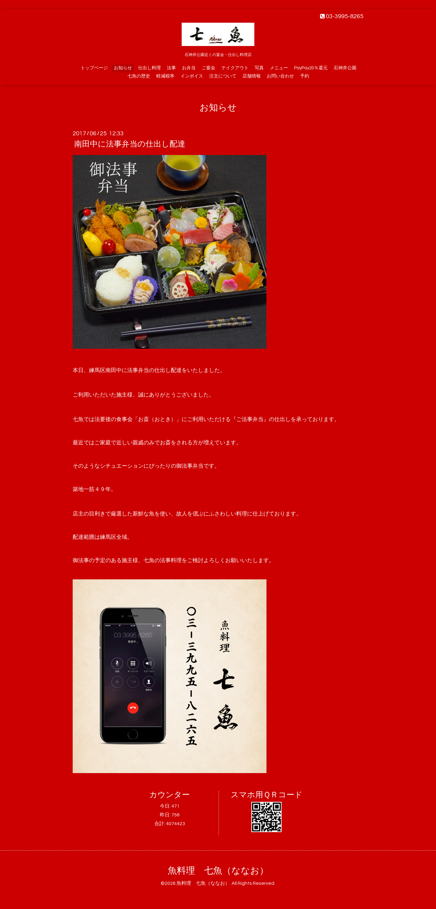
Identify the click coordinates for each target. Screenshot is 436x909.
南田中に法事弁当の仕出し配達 (129, 144)
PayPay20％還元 (311, 68)
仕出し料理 (149, 68)
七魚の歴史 (138, 76)
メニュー (279, 68)
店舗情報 (252, 76)
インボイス (191, 76)
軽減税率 (165, 76)
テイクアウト (235, 68)
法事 (171, 68)
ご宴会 (208, 68)
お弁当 (189, 68)
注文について (222, 76)
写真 (259, 68)
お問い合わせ (280, 76)
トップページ (94, 68)
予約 (304, 76)
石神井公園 (345, 68)
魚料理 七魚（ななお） (218, 870)
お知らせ (123, 68)
